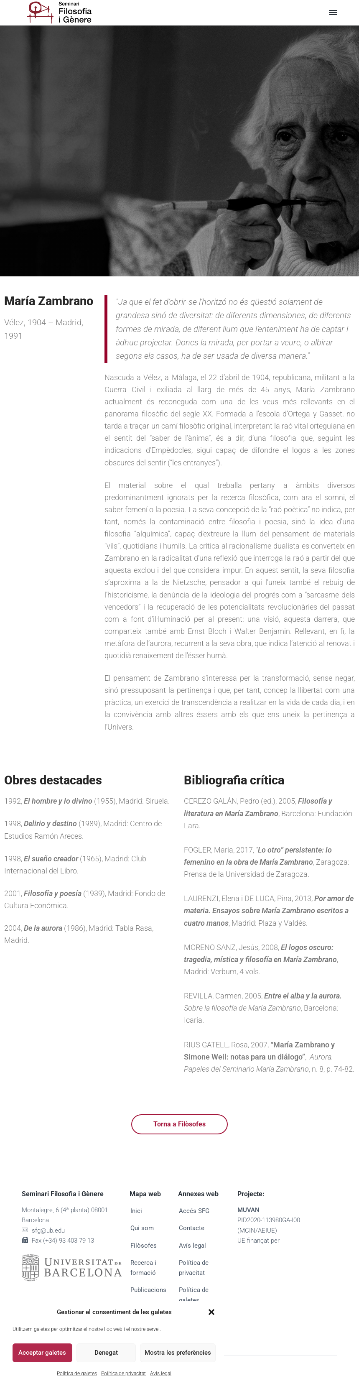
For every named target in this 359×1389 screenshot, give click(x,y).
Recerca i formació (143, 1268)
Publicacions (148, 1290)
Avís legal (160, 1373)
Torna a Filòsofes (179, 1124)
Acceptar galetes (42, 1352)
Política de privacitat (123, 1373)
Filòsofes (143, 1245)
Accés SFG (194, 1211)
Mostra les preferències (178, 1352)
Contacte (191, 1228)
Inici (136, 1211)
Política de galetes (77, 1373)
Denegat (106, 1352)
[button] (211, 1312)
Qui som (142, 1228)
